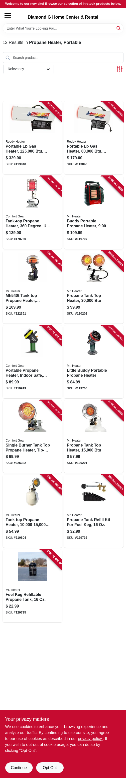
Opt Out (50, 768)
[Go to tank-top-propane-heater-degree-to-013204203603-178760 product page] (32, 212)
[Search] (119, 28)
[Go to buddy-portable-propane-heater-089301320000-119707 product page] (94, 212)
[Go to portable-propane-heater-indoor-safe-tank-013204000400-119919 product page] (32, 361)
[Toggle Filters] (120, 69)
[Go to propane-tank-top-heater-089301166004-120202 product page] (94, 287)
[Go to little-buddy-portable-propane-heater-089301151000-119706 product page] (94, 361)
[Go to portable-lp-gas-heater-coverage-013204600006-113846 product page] (94, 137)
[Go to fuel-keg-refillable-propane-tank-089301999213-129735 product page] (32, 585)
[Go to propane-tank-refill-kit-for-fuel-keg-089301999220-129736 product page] (94, 511)
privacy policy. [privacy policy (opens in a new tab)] (90, 739)
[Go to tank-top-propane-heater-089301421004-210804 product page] (32, 511)
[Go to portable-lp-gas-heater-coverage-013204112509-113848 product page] (32, 137)
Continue (19, 768)
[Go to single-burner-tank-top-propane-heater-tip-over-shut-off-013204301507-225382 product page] (32, 436)
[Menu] (7, 15)
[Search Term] (63, 28)
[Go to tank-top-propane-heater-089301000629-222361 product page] (32, 287)
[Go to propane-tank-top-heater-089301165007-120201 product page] (94, 436)
